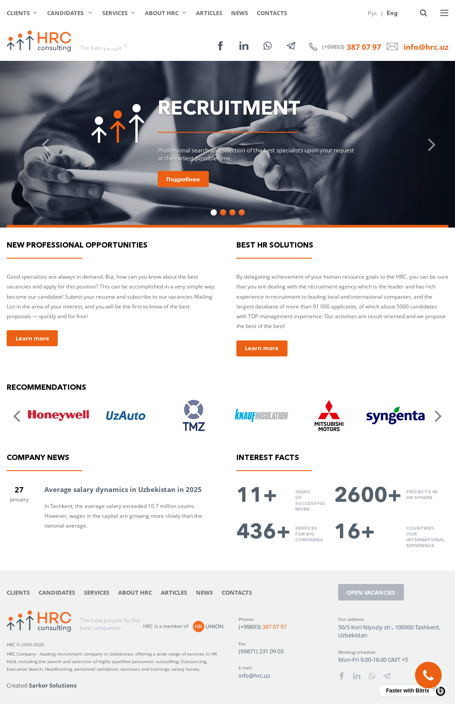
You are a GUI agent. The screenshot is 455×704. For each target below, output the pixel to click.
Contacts (272, 13)
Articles (209, 13)
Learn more (32, 338)
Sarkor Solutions (52, 685)
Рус (372, 12)
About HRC (162, 13)
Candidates (66, 13)
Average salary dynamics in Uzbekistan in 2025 (123, 489)
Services (115, 13)
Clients (18, 13)
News (239, 13)
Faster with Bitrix (407, 691)
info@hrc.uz (425, 47)
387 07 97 (364, 47)
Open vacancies (371, 592)
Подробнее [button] (183, 179)
